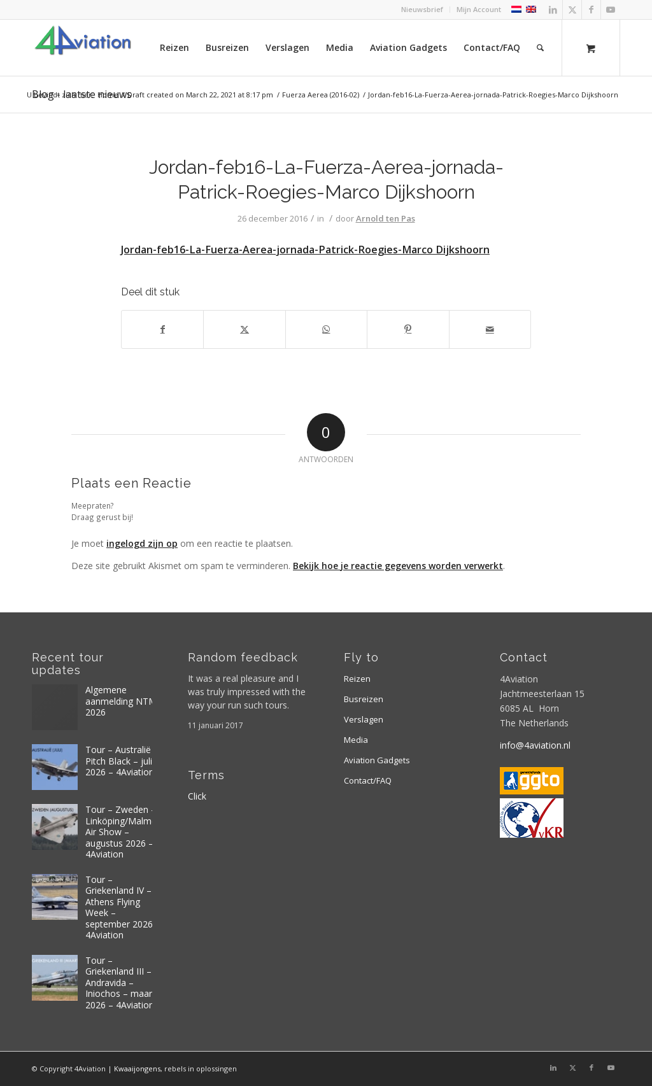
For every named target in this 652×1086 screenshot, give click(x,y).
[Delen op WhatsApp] (326, 329)
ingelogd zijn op (142, 543)
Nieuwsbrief (422, 9)
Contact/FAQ (368, 780)
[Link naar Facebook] (591, 9)
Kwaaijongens (137, 1068)
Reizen (357, 678)
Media (356, 739)
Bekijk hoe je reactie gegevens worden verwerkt (398, 566)
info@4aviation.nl (535, 745)
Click (197, 796)
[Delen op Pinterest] (407, 329)
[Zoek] (540, 48)
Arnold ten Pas (385, 218)
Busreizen (363, 699)
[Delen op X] (244, 329)
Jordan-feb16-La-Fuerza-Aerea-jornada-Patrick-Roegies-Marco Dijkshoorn (305, 250)
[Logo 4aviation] (83, 48)
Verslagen (363, 719)
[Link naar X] (572, 9)
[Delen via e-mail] (490, 329)
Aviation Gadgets (377, 760)
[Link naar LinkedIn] (553, 9)
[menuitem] (422, 9)
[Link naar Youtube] (610, 9)
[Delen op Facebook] (162, 329)
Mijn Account (479, 9)
